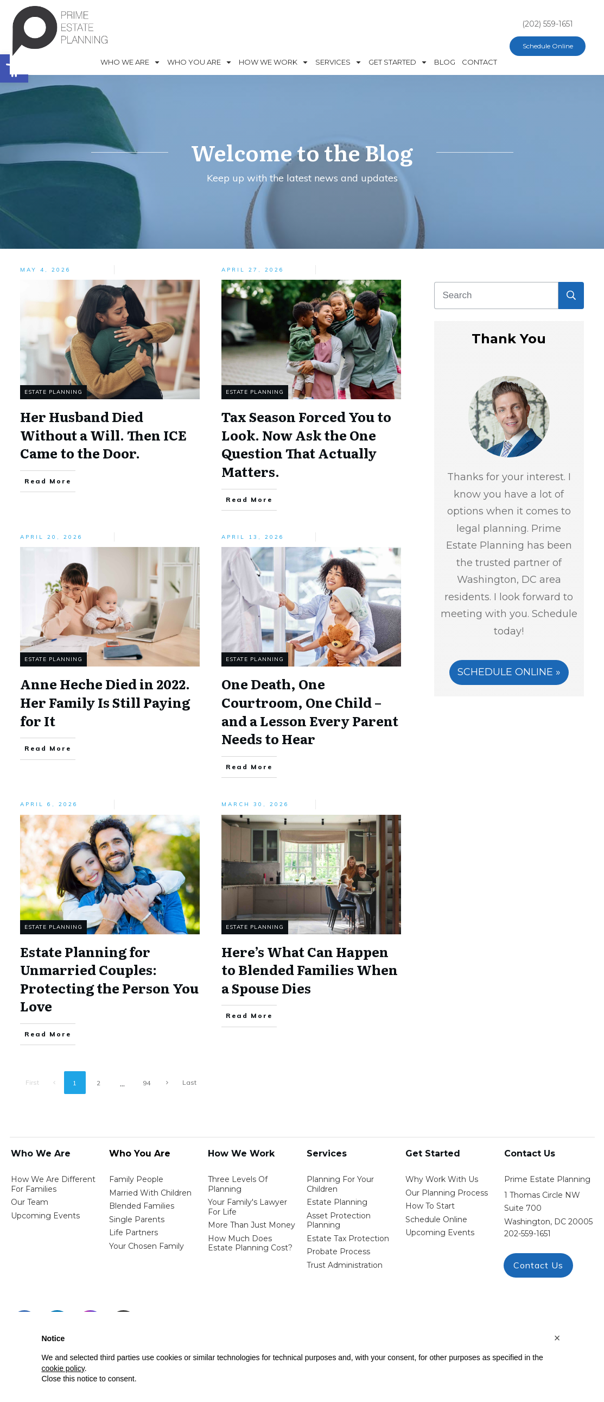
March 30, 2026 (255, 804)
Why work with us (441, 1179)
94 (146, 1083)
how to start (430, 1206)
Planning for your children (340, 1184)
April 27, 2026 (252, 269)
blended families (141, 1206)
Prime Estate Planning (547, 1179)
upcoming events (439, 1232)
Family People (136, 1179)
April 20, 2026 (51, 536)
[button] (557, 1338)
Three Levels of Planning (238, 1184)
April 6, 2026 (49, 804)
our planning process (446, 1193)
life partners (133, 1232)
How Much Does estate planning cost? (250, 1243)
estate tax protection (348, 1238)
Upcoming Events (45, 1216)
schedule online (436, 1219)
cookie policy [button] (63, 1368)
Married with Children (150, 1193)
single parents (136, 1219)
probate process (338, 1251)
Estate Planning (53, 391)
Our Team (29, 1202)
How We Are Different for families (53, 1184)
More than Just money (251, 1225)
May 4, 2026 (45, 269)
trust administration (345, 1265)
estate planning (337, 1202)
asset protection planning (339, 1220)
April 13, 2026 (252, 536)
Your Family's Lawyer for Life (247, 1207)
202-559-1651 (527, 1233)
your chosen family (146, 1246)
